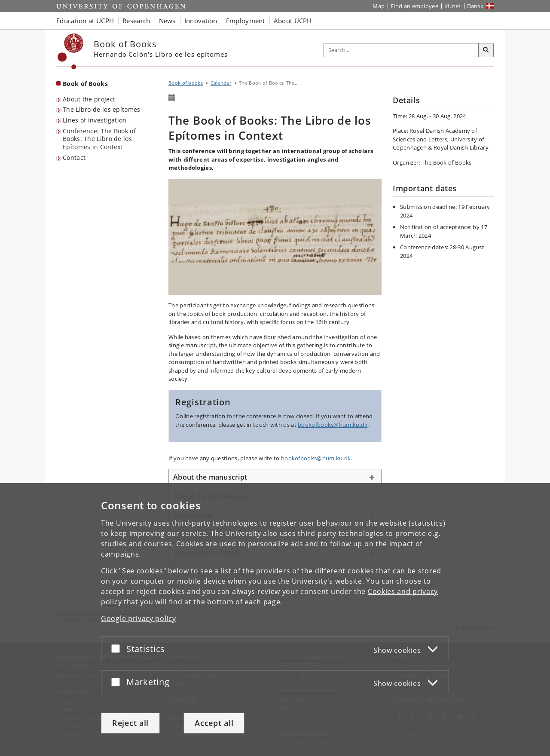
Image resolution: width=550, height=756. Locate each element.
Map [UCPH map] (379, 6)
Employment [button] (245, 20)
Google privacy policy (138, 618)
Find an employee (414, 6)
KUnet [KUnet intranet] (452, 6)
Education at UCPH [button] (85, 20)
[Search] (486, 50)
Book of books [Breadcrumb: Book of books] (185, 83)
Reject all (130, 723)
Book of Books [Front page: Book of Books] (85, 84)
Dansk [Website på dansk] (475, 6)
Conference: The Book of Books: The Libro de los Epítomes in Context (99, 139)
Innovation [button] (200, 20)
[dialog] (275, 619)
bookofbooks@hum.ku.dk (332, 425)
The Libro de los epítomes (102, 109)
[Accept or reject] (117, 648)
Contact (74, 157)
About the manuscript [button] (210, 477)
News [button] (167, 20)
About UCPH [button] (293, 20)
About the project (89, 99)
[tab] (275, 477)
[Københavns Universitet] (71, 51)
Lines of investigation (95, 120)
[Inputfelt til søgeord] (401, 50)
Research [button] (136, 20)
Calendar (221, 83)
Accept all (214, 723)
